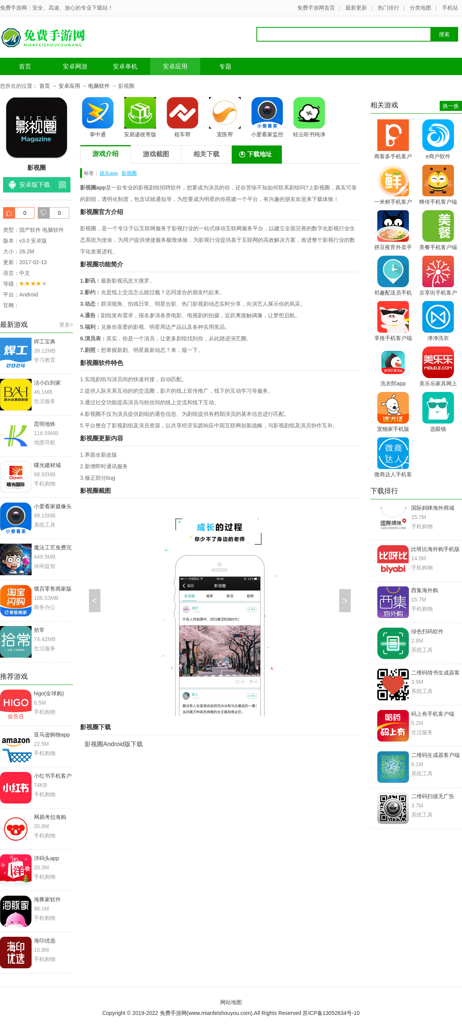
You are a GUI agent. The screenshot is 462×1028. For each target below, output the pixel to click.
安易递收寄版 (140, 117)
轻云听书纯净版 (309, 118)
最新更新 (356, 8)
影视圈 (129, 173)
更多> (66, 324)
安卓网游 (75, 66)
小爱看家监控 (267, 117)
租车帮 (182, 117)
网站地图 (231, 1002)
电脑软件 (99, 86)
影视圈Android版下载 (114, 744)
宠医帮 (225, 117)
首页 (25, 66)
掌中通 (98, 117)
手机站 (450, 8)
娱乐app (109, 173)
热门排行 (388, 8)
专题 (225, 66)
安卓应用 (175, 66)
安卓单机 (125, 66)
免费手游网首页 (316, 8)
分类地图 (420, 8)
